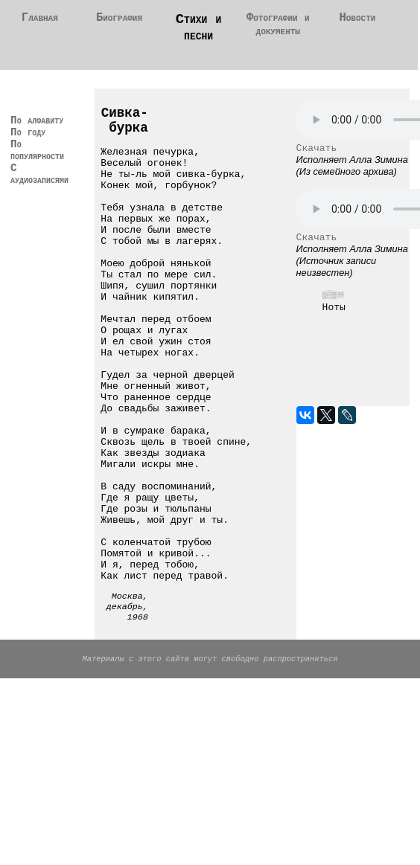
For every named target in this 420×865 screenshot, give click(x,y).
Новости (357, 19)
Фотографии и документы (278, 27)
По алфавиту (36, 133)
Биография (119, 19)
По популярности (48, 175)
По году (32, 154)
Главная (40, 19)
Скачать (316, 156)
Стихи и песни (198, 29)
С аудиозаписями (52, 204)
